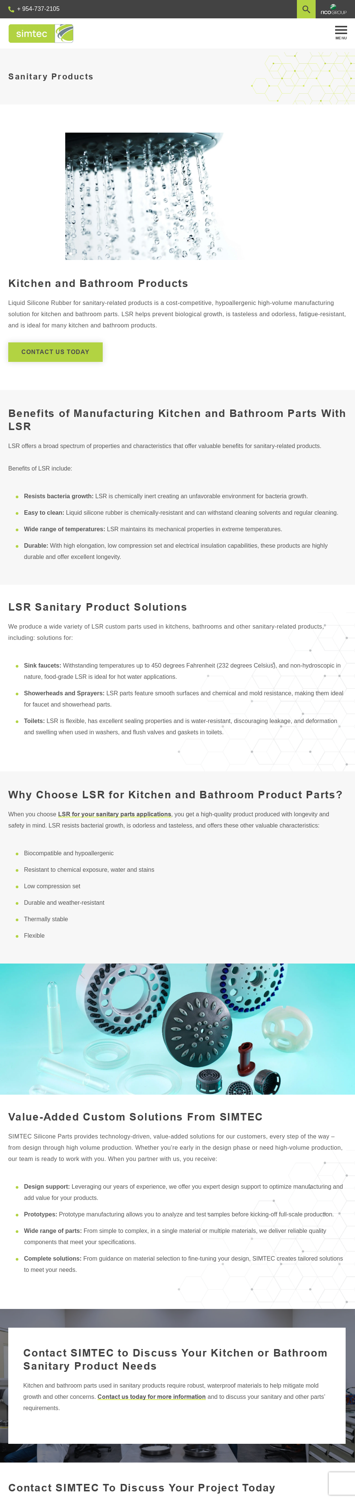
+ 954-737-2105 (34, 9)
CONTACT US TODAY (55, 352)
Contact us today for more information (151, 1397)
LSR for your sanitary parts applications (114, 814)
